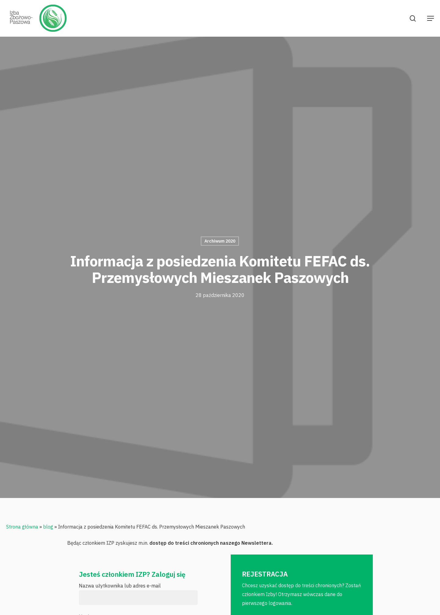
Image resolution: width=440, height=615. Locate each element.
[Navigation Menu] (430, 18)
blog (48, 527)
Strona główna (22, 527)
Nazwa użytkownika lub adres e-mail (120, 586)
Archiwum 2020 (219, 241)
